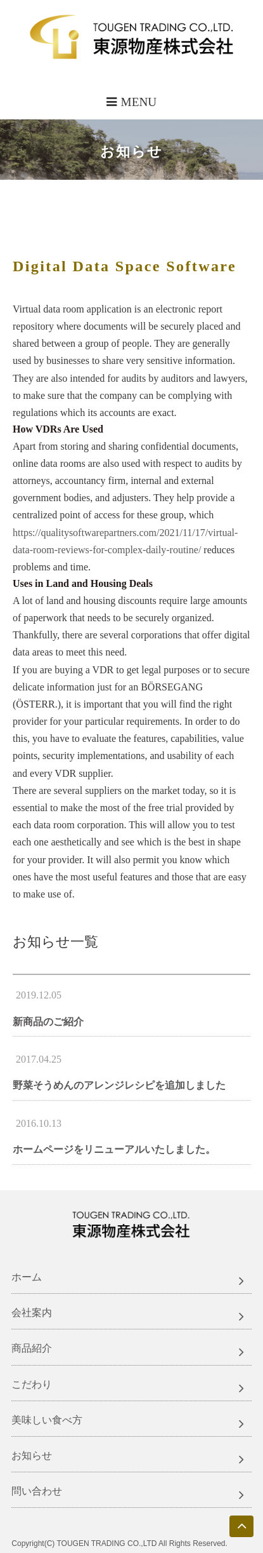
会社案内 (31, 1312)
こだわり (31, 1384)
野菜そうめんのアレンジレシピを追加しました (119, 1085)
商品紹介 (31, 1348)
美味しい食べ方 (46, 1420)
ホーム (26, 1277)
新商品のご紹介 (48, 1021)
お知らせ (31, 1455)
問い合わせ (36, 1491)
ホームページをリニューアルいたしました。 (114, 1149)
